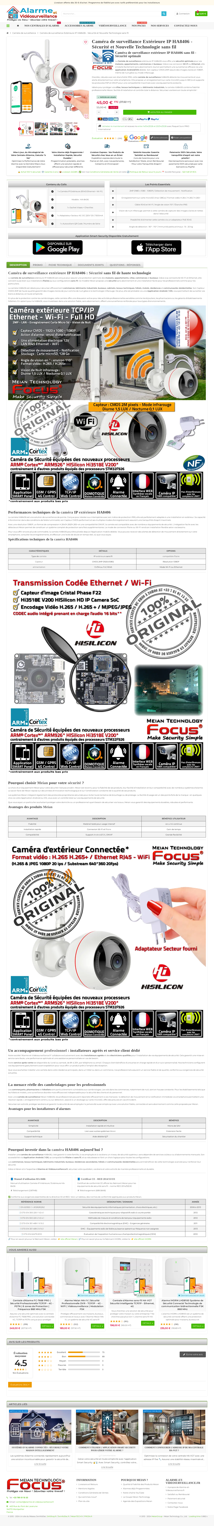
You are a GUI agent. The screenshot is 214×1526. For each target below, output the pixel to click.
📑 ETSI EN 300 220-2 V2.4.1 (31, 1218)
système (53, 527)
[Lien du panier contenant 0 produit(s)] (201, 13)
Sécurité (96, 273)
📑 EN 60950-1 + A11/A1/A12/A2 (31, 1207)
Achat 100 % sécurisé (30, 172)
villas (132, 278)
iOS (171, 291)
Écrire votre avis (159, 137)
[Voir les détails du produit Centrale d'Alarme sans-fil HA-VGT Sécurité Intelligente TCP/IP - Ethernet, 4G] (132, 1277)
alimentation (39, 567)
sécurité (112, 281)
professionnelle (136, 1169)
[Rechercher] (163, 13)
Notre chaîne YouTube (133, 1493)
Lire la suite (40, 1464)
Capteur (201, 288)
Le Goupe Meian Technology (136, 1497)
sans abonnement (125, 281)
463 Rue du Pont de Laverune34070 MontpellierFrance (22, 1509)
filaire (129, 527)
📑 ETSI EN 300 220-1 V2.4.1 (31, 1212)
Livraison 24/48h (69, 172)
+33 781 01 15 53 (20, 1497)
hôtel (89, 1070)
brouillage (117, 795)
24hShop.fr (51, 1516)
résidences (155, 288)
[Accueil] (7, 33)
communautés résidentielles (177, 288)
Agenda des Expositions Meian (137, 1501)
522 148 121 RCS (189, 172)
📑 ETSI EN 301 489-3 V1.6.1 (31, 1229)
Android (163, 291)
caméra (14, 278)
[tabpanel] (107, 755)
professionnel (82, 802)
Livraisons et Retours (88, 1484)
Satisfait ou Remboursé (179, 1494)
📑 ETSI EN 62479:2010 (31, 1234)
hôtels (138, 288)
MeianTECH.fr (77, 1516)
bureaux (154, 278)
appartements (122, 278)
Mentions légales (86, 1488)
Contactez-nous (175, 1503)
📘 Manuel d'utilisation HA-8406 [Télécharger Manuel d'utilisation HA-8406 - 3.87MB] (28, 1179)
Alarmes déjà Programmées (136, 1488)
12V (95, 567)
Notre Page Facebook (178, 1507)
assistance (63, 1058)
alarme (199, 788)
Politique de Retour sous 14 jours (145, 172)
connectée (141, 1104)
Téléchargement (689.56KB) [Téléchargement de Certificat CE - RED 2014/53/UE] (91, 1190)
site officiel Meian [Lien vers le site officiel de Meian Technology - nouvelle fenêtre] (69, 1239)
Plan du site (84, 1501)
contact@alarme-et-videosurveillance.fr (35, 1502)
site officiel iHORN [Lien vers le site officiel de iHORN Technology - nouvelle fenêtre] (142, 1239)
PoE (105, 567)
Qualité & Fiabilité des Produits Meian (141, 1484)
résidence (62, 1070)
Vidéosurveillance (40, 1055)
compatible (123, 524)
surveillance (38, 273)
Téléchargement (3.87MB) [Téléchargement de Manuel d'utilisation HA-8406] (23, 1190)
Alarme (25, 1055)
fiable (78, 301)
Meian (93, 281)
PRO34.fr (88, 1516)
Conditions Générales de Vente (104, 172)
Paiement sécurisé (176, 1498)
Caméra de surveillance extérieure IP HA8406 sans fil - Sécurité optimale (155, 54)
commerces (141, 278)
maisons (109, 278)
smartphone (14, 534)
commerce (108, 1070)
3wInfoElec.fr (63, 1516)
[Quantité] (108, 112)
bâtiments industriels (86, 288)
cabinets (111, 288)
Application (153, 291)
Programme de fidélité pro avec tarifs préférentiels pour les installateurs (124, 2)
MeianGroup (157, 1516)
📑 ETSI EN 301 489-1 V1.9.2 (31, 1223)
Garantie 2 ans (51, 172)
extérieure (57, 273)
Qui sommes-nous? (87, 1497)
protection (87, 278)
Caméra (15, 273)
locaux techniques (125, 288)
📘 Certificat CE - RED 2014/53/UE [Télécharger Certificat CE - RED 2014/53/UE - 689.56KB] (96, 1179)
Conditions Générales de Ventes (93, 1493)
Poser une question (181, 137)
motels (145, 288)
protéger (51, 802)
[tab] (18, 265)
